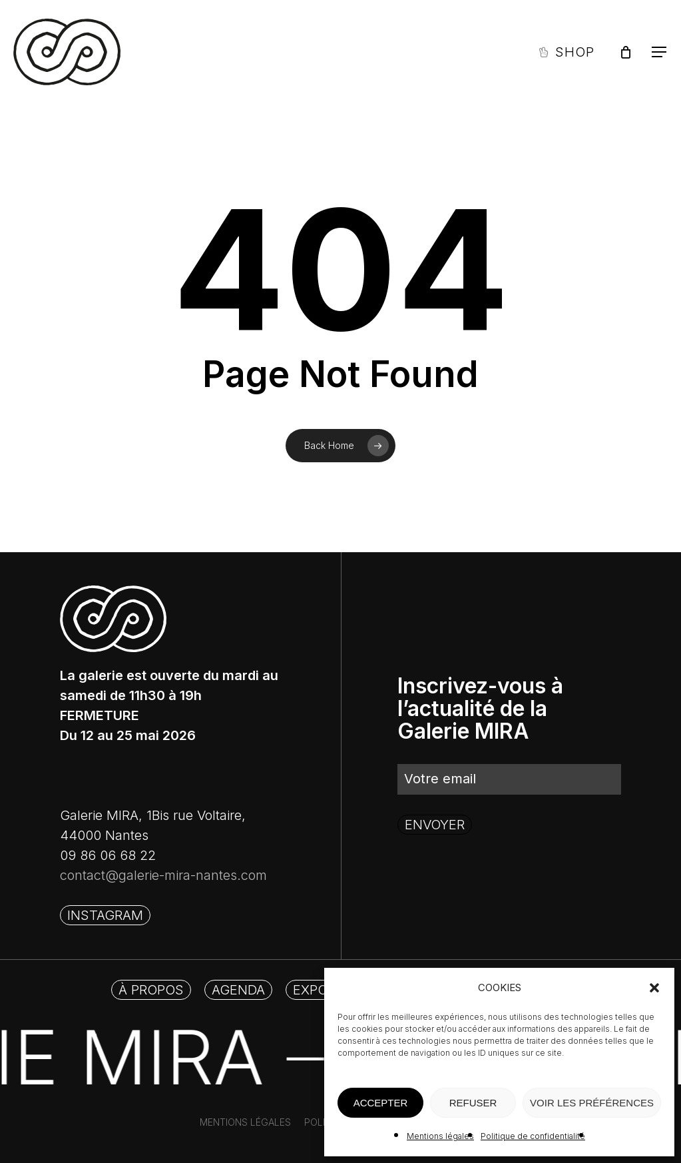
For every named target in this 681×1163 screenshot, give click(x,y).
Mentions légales (440, 1136)
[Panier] (625, 52)
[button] (654, 987)
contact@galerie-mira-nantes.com (163, 875)
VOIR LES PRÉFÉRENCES (592, 1102)
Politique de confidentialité (533, 1136)
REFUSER (473, 1102)
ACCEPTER (380, 1102)
